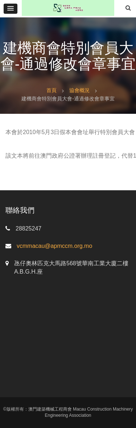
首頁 (51, 90)
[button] (10, 9)
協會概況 (79, 90)
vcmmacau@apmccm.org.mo (54, 246)
